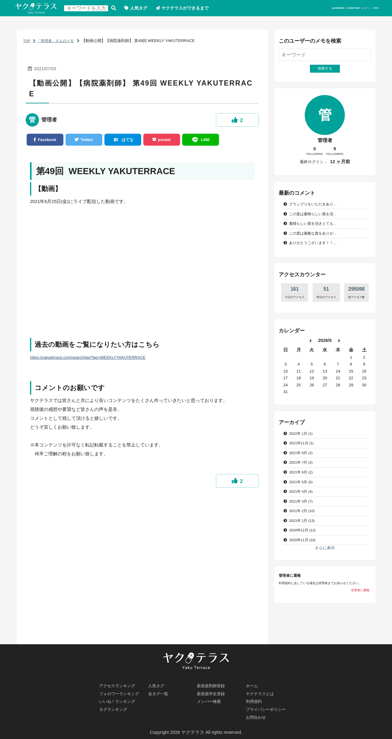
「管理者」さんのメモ (59, 42)
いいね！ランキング (120, 698)
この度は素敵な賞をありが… (315, 239)
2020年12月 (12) (304, 544)
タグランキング (116, 707)
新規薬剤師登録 (257, 9)
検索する (119, 9)
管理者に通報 (360, 605)
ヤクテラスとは (262, 689)
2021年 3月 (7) (303, 513)
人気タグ (146, 9)
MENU (369, 9)
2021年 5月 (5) (303, 492)
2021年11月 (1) (303, 451)
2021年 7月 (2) (303, 472)
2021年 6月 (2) (303, 482)
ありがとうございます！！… (315, 250)
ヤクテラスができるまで (195, 9)
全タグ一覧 (159, 689)
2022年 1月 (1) (303, 441)
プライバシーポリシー (269, 707)
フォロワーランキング (122, 689)
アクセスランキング (120, 681)
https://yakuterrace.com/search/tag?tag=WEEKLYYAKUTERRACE (95, 361)
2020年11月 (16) (304, 554)
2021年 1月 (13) (304, 533)
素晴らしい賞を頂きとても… (315, 229)
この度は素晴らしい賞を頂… (315, 219)
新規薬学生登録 (302, 9)
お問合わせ (257, 716)
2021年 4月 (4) (303, 503)
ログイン (341, 9)
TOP (27, 42)
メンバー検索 (211, 698)
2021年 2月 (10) (304, 523)
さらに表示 (324, 562)
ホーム (253, 681)
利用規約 (255, 698)
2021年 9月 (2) (303, 461)
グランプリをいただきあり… (315, 208)
